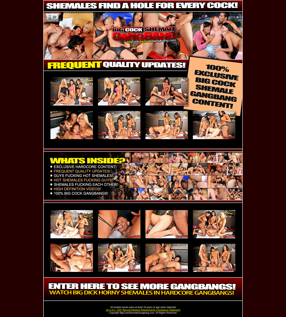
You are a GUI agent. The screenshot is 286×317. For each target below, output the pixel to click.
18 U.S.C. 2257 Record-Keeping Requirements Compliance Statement (143, 310)
